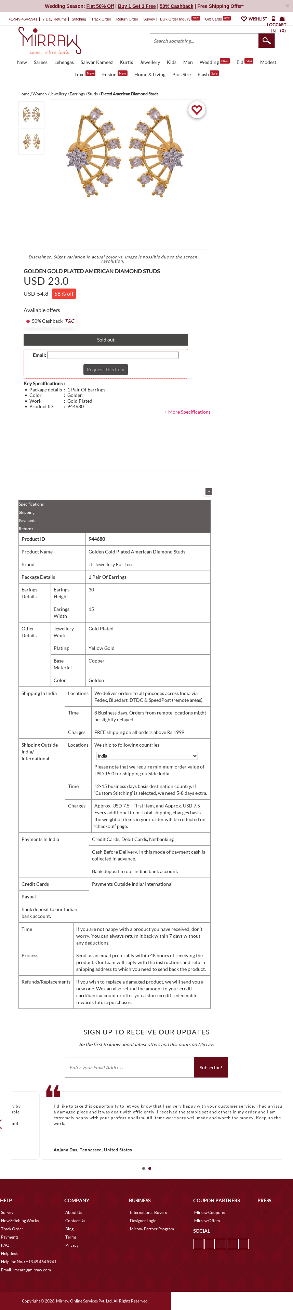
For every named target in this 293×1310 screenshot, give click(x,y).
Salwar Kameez (97, 62)
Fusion (115, 73)
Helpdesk (9, 1253)
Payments (27, 520)
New (22, 62)
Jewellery (150, 62)
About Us (73, 1212)
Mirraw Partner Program (152, 1228)
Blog (69, 1228)
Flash (208, 73)
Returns (26, 528)
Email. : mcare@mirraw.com (26, 1269)
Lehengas (64, 62)
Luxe (85, 73)
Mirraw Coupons (209, 1212)
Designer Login (143, 1220)
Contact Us (75, 1220)
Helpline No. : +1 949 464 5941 (28, 1261)
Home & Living (149, 74)
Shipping (27, 512)
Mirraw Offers (207, 1220)
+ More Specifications (187, 412)
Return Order (127, 19)
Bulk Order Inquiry (175, 19)
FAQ (5, 1245)
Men (188, 62)
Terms (71, 1237)
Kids (171, 62)
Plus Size (181, 74)
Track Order (101, 19)
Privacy (72, 1245)
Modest (268, 62)
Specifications (31, 504)
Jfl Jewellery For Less (111, 564)
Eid (245, 61)
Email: (39, 355)
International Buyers (148, 1212)
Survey (149, 19)
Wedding (215, 61)
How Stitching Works (20, 1220)
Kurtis (126, 62)
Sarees (41, 62)
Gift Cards (218, 19)
